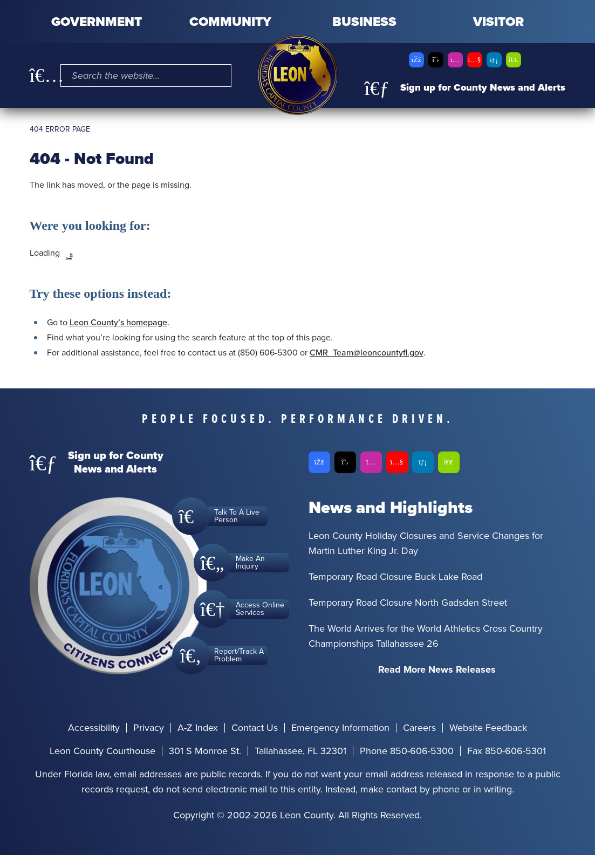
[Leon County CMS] (297, 75)
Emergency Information (340, 728)
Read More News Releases (437, 669)
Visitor (498, 21)
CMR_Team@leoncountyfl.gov (366, 352)
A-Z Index (197, 728)
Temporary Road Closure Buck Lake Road (395, 577)
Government (96, 21)
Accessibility (94, 728)
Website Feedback (488, 728)
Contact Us (254, 728)
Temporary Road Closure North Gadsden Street (408, 603)
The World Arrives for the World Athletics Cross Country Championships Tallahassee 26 (426, 636)
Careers (419, 728)
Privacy (148, 728)
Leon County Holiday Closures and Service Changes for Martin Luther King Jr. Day (426, 543)
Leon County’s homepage (118, 322)
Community (230, 21)
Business (364, 21)
